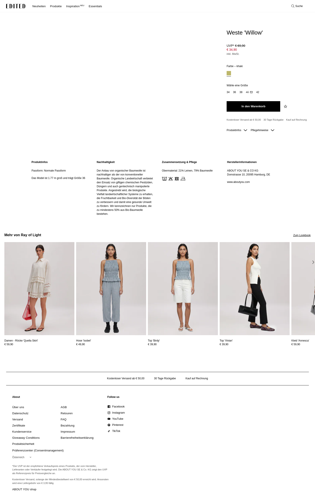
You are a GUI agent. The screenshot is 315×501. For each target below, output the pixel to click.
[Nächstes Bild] (313, 262)
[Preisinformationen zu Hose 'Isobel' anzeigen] (111, 344)
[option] (229, 73)
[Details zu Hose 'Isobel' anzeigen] (111, 288)
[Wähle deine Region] (22, 457)
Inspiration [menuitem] (75, 6)
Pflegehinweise (262, 130)
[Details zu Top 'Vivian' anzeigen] (255, 288)
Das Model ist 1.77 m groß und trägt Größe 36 (58, 178)
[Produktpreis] (267, 50)
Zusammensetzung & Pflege (179, 162)
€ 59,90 (8, 344)
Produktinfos (237, 130)
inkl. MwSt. (233, 53)
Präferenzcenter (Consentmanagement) (38, 450)
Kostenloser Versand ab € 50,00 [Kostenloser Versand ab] (244, 119)
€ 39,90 (152, 344)
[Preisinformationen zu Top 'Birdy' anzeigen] (183, 344)
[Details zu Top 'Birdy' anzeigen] (183, 288)
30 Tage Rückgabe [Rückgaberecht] (274, 119)
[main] (158, 188)
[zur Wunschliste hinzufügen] (286, 106)
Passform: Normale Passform (49, 170)
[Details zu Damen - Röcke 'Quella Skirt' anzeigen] (39, 288)
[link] (16, 398)
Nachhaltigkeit (106, 162)
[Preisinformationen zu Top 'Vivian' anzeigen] (255, 344)
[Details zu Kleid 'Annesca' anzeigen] (300, 341)
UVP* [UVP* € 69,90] (236, 45)
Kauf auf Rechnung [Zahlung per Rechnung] (296, 119)
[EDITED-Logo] (15, 6)
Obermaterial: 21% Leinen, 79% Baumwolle (187, 170)
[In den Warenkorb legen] (253, 106)
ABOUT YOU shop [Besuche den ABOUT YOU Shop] (24, 489)
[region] (60, 188)
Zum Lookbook (302, 235)
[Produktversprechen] (267, 120)
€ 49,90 (80, 344)
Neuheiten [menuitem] (39, 6)
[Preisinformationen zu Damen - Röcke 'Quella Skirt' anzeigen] (39, 344)
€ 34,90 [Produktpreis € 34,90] (232, 49)
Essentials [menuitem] (95, 6)
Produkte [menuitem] (56, 6)
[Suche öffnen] (297, 6)
